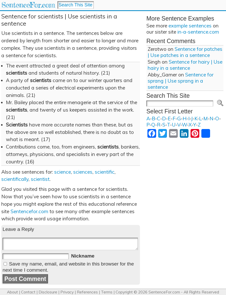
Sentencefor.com (29, 211)
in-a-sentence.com (198, 32)
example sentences (190, 26)
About (12, 292)
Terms (106, 292)
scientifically (15, 179)
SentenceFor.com (28, 5)
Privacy (67, 292)
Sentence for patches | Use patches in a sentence (185, 52)
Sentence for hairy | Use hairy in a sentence (185, 65)
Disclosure (48, 292)
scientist (40, 179)
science (62, 172)
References (87, 292)
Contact (28, 292)
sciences (82, 172)
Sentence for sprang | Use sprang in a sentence (180, 81)
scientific (105, 172)
